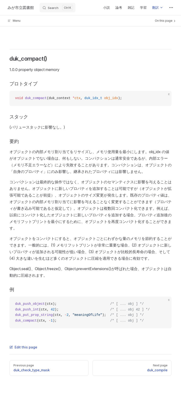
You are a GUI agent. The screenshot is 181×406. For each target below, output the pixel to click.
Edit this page (23, 347)
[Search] (57, 7)
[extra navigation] (171, 7)
